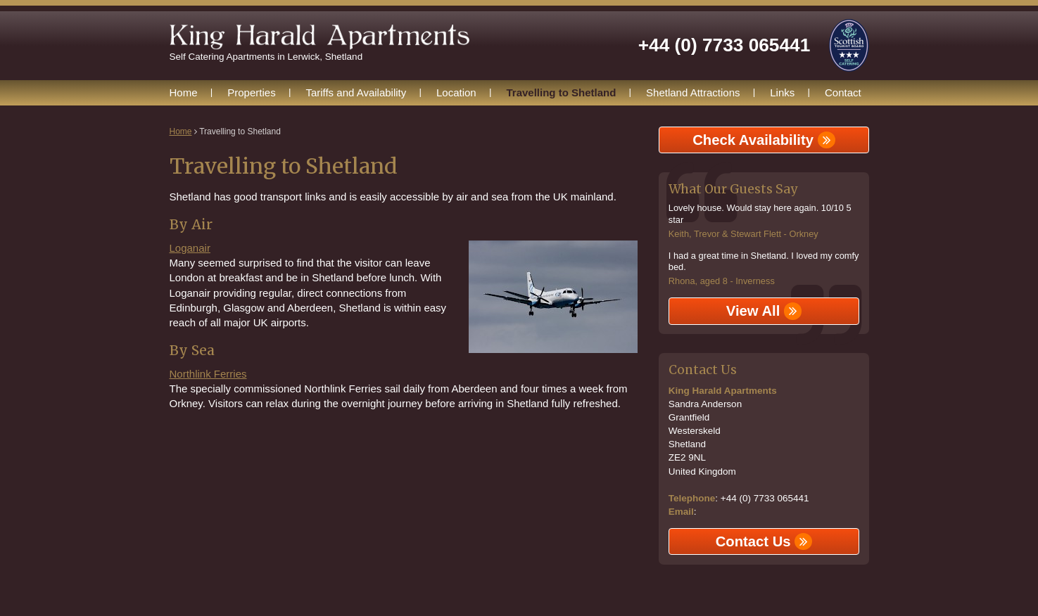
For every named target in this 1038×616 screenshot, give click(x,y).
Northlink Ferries (208, 374)
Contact (843, 92)
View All (764, 310)
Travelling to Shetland (561, 92)
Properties (251, 92)
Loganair (190, 248)
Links (782, 92)
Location (456, 92)
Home (184, 92)
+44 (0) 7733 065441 (724, 45)
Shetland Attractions (693, 92)
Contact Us (764, 541)
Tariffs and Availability (355, 92)
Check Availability (763, 139)
